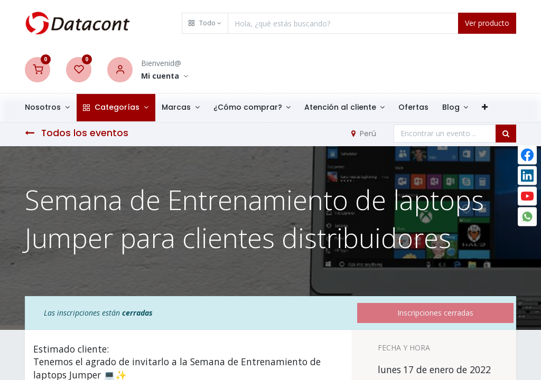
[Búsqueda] (506, 133)
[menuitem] (420, 107)
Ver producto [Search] (487, 23)
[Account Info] (164, 76)
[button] (205, 23)
